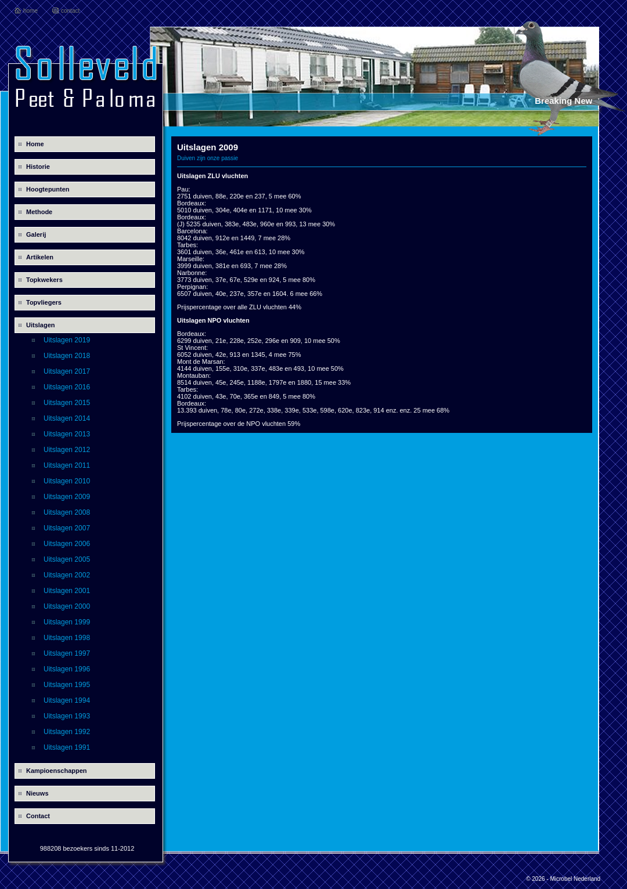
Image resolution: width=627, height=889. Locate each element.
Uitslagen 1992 (67, 732)
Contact (38, 815)
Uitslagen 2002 (67, 575)
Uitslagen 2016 (67, 387)
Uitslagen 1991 (67, 747)
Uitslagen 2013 (67, 434)
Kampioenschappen (56, 770)
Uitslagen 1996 (67, 669)
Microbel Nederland (575, 879)
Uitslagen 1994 (67, 700)
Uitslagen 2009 (67, 497)
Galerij (36, 234)
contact (70, 11)
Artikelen (39, 257)
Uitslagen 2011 (67, 465)
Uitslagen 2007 (67, 528)
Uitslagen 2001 (67, 591)
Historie (38, 166)
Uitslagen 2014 (67, 418)
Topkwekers (44, 279)
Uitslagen (40, 324)
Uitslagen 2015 (67, 403)
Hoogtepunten (48, 189)
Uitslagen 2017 (67, 371)
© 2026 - (538, 879)
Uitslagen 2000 (67, 606)
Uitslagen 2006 (67, 544)
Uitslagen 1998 (67, 638)
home (30, 11)
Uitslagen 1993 (67, 716)
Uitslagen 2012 (67, 450)
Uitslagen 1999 (67, 622)
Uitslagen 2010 (67, 481)
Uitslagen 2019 (67, 340)
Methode (39, 211)
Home (35, 143)
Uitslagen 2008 (67, 512)
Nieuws (37, 793)
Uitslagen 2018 (67, 356)
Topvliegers (44, 302)
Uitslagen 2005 (67, 559)
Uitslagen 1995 (67, 685)
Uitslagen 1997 (67, 653)
